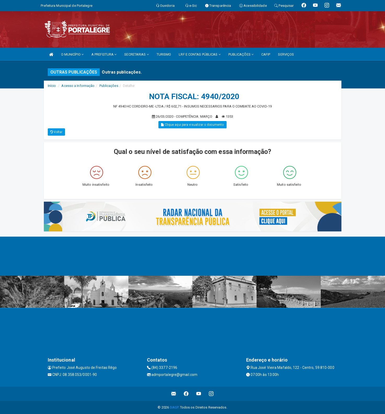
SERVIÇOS (286, 54)
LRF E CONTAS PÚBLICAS (199, 54)
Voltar (56, 132)
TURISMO (164, 54)
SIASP (174, 407)
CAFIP (265, 54)
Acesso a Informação (77, 86)
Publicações (108, 86)
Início (52, 86)
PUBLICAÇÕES (240, 54)
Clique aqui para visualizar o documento (192, 125)
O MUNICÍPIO (72, 54)
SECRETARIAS (136, 54)
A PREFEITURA (103, 54)
